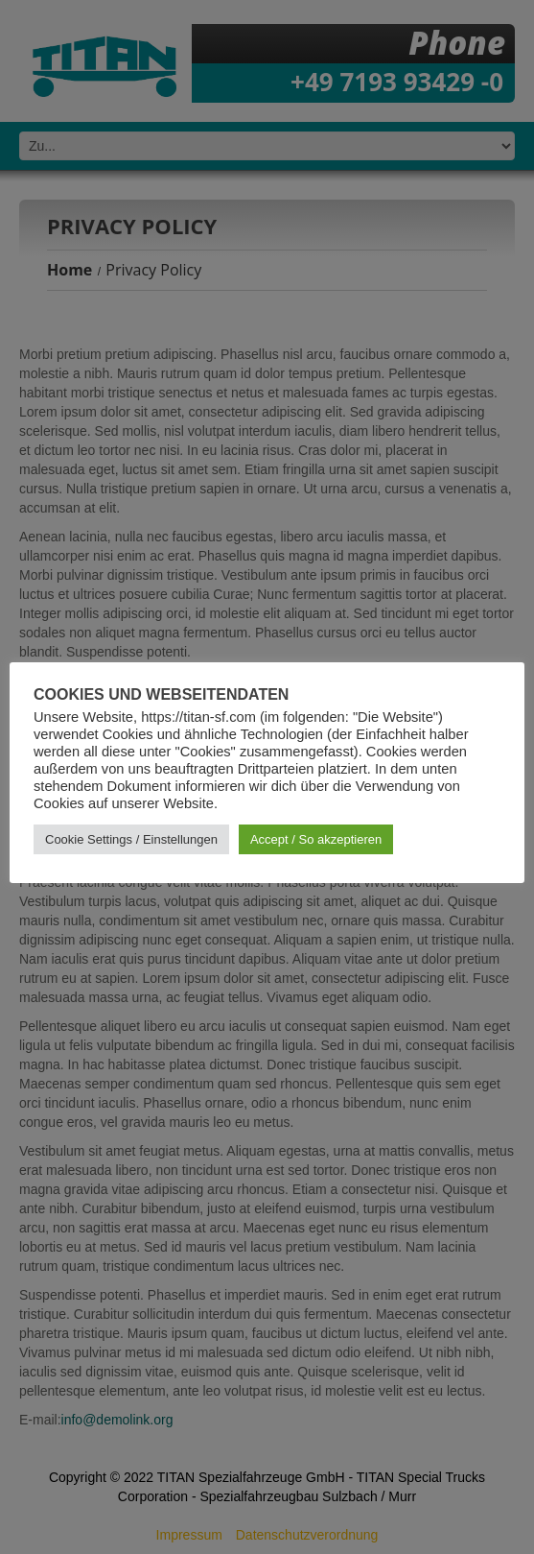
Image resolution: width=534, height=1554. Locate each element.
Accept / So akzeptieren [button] (316, 839)
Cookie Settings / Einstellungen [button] (131, 839)
